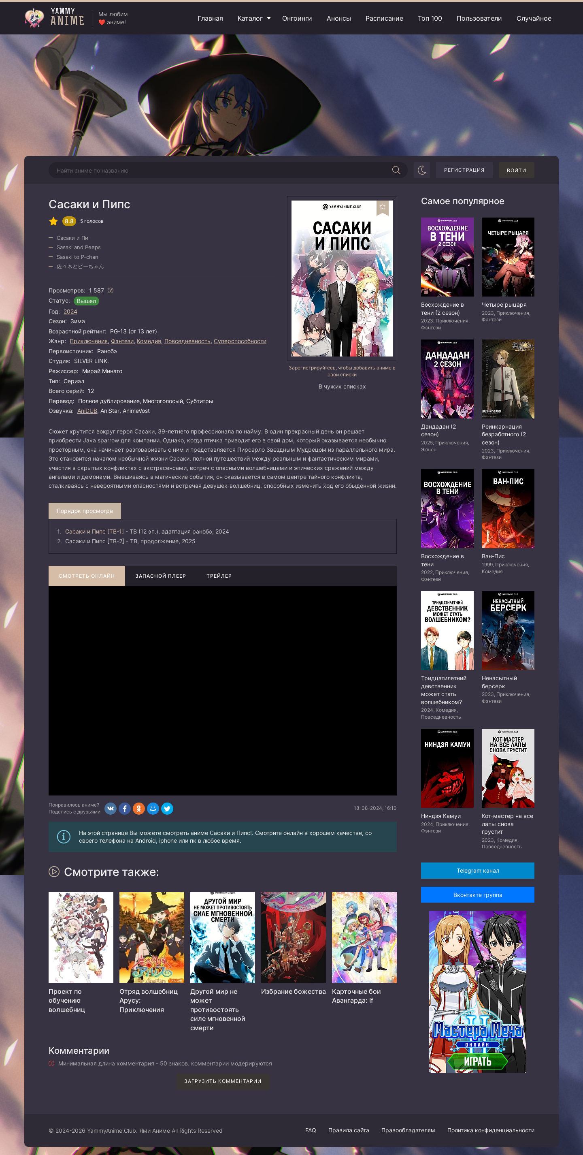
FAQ (310, 1130)
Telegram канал (478, 870)
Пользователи (479, 18)
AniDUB (87, 410)
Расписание (384, 18)
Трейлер (219, 576)
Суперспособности (240, 340)
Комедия (149, 340)
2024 (70, 311)
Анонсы (339, 18)
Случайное (534, 18)
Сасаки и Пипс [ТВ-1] (94, 531)
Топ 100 (430, 18)
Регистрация (464, 170)
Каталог (250, 18)
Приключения (89, 340)
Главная (210, 18)
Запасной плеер (160, 576)
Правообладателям (408, 1130)
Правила (348, 1130)
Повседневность (187, 340)
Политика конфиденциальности (490, 1130)
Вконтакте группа (477, 894)
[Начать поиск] (396, 170)
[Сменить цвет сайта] (422, 170)
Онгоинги (297, 18)
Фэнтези (122, 340)
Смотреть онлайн (87, 576)
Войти (516, 170)
